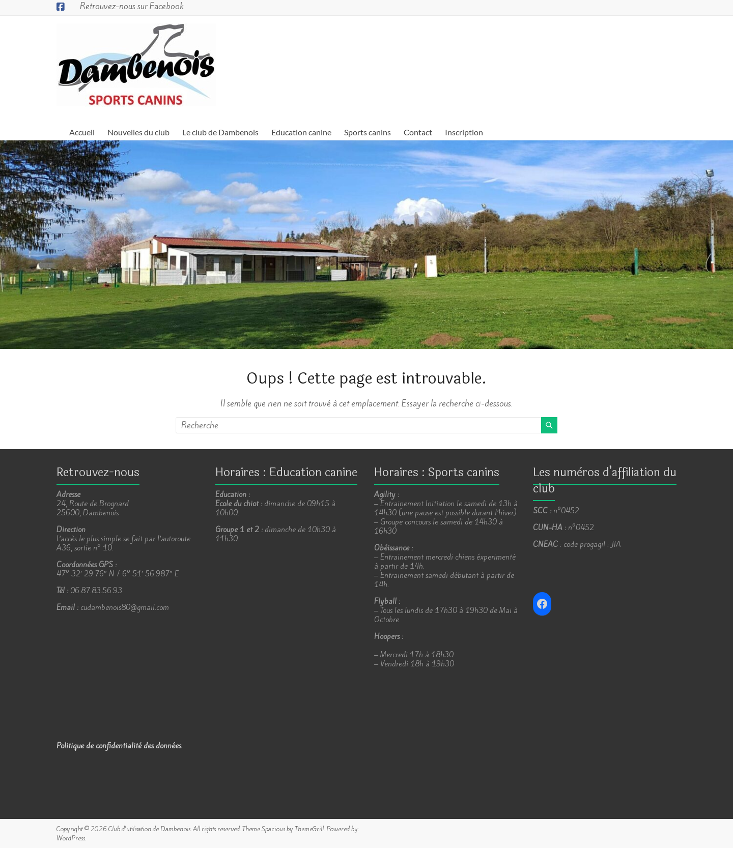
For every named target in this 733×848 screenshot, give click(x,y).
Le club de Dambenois (220, 132)
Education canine (301, 132)
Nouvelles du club (138, 132)
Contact (418, 132)
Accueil (82, 132)
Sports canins (367, 132)
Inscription (464, 132)
